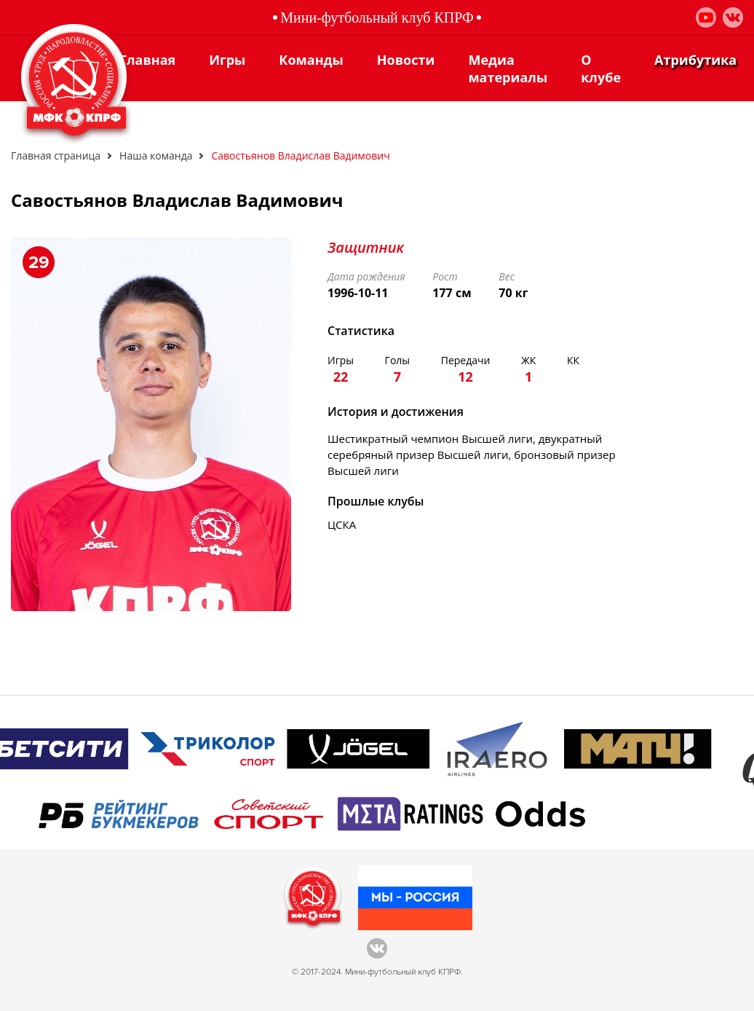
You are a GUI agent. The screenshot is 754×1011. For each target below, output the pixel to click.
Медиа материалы (507, 68)
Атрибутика (695, 59)
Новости (406, 59)
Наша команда (155, 155)
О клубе (601, 68)
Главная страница (55, 155)
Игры (227, 59)
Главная (147, 59)
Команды (311, 59)
